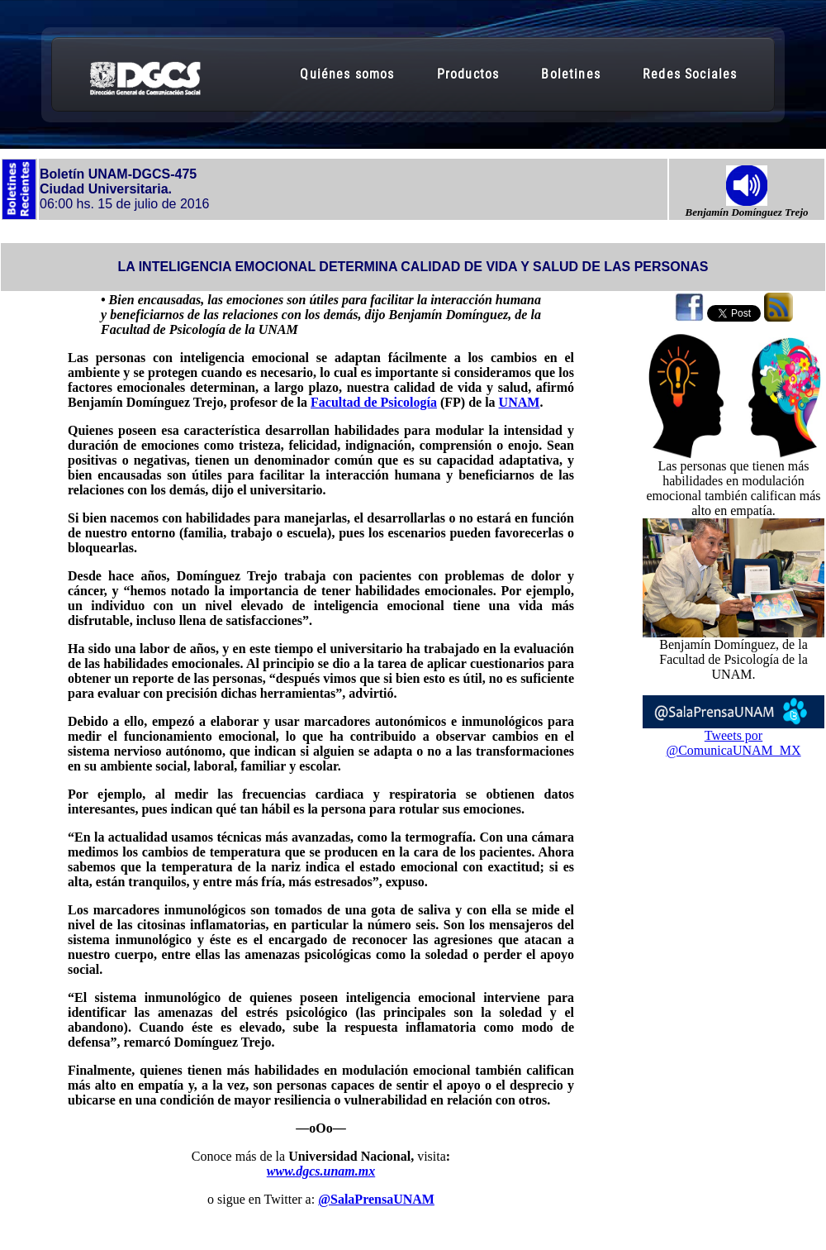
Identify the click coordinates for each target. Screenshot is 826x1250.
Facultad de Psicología (374, 402)
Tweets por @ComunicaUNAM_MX (733, 742)
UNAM (519, 402)
